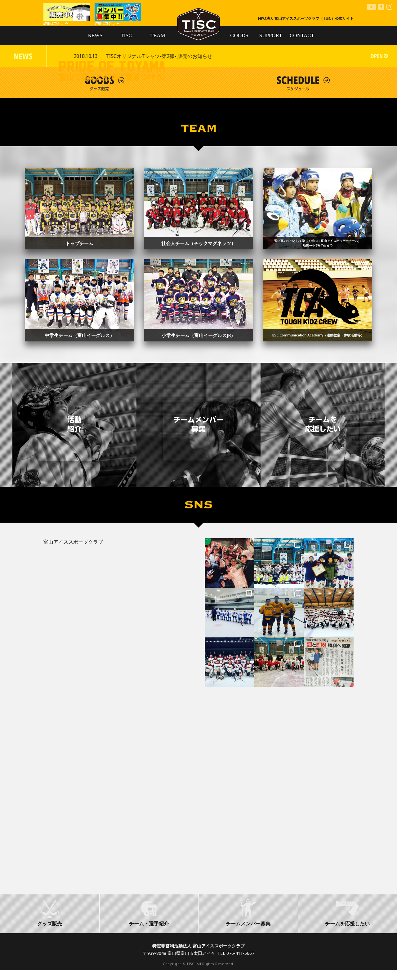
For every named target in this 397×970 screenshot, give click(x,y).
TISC (126, 35)
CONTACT (302, 35)
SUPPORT (270, 35)
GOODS (239, 35)
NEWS (94, 35)
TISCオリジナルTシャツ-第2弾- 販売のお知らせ (308, 56)
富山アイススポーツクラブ (73, 541)
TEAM (157, 35)
